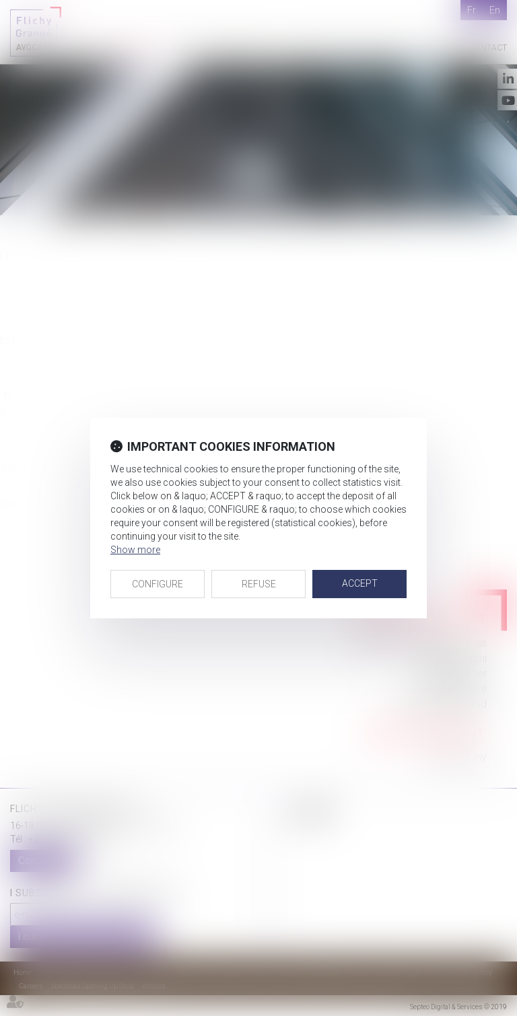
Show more (135, 549)
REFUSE (259, 584)
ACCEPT (360, 583)
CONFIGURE (157, 584)
